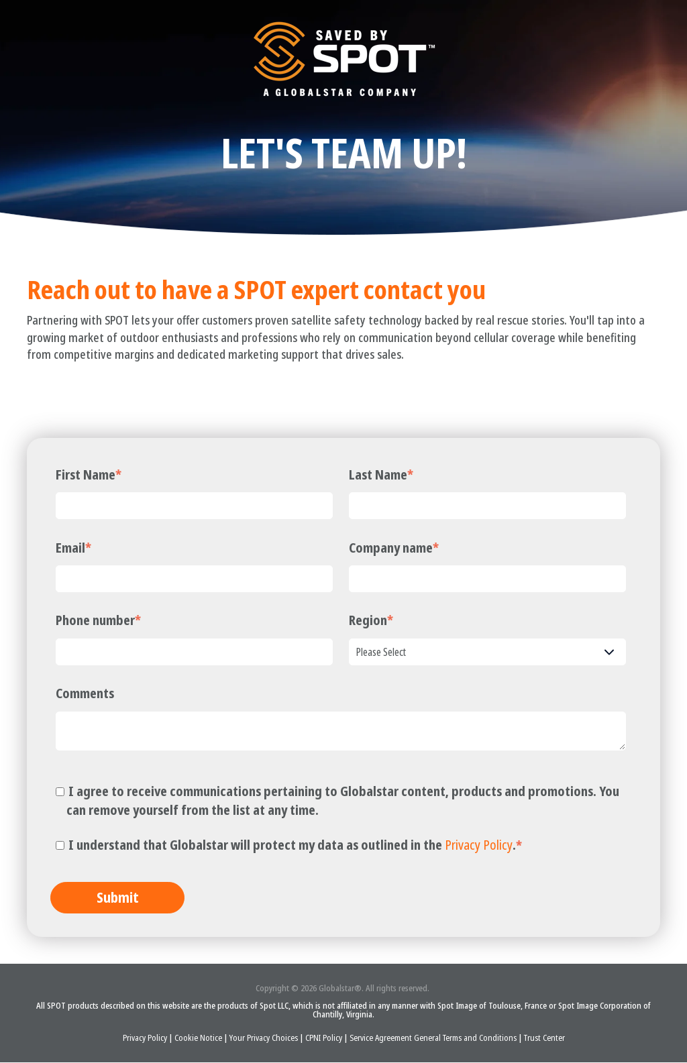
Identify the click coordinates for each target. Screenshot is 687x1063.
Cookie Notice (199, 1038)
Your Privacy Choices (263, 1038)
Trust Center (544, 1038)
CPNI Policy (324, 1038)
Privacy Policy (479, 845)
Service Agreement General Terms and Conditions (434, 1038)
